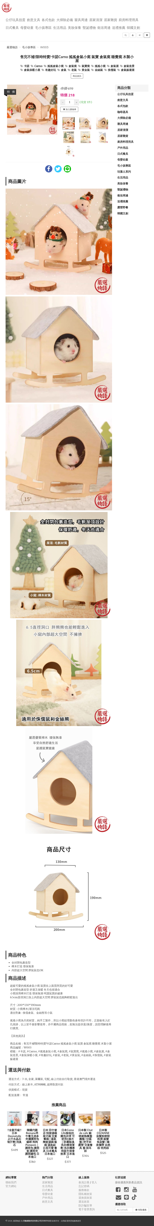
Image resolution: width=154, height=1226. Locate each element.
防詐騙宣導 (85, 1205)
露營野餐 (122, 207)
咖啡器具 (122, 112)
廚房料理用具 (129, 19)
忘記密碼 (84, 1186)
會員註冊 (84, 1182)
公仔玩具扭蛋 (15, 19)
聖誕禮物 (89, 27)
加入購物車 (69, 109)
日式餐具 (12, 27)
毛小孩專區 (43, 27)
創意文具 (33, 19)
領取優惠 (141, 1209)
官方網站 (11, 1186)
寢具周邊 (81, 19)
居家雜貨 (110, 19)
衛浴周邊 (104, 27)
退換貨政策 (85, 1197)
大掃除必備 (64, 19)
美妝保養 (74, 27)
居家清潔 (95, 19)
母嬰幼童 (27, 27)
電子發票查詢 (87, 1209)
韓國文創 (133, 27)
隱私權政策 (85, 1194)
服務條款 (84, 1190)
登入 (94, 1182)
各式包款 (48, 19)
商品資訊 (77, 76)
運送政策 (84, 1201)
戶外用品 (122, 147)
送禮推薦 (118, 27)
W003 (44, 47)
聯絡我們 (11, 1182)
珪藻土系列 (124, 171)
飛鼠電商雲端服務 (70, 1221)
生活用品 (59, 27)
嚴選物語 (12, 47)
